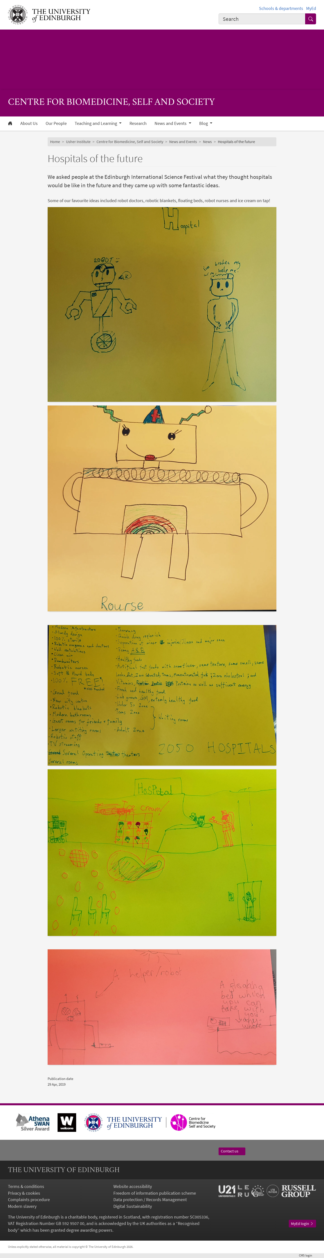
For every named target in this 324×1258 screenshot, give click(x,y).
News (207, 141)
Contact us (232, 1151)
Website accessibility (132, 1186)
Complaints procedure (29, 1199)
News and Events (183, 141)
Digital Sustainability (132, 1206)
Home (55, 141)
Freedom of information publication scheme (154, 1193)
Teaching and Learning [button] (96, 123)
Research (138, 123)
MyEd (311, 8)
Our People (56, 123)
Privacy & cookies (24, 1193)
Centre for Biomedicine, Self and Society (130, 141)
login (307, 1255)
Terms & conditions (26, 1186)
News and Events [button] (171, 123)
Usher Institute (78, 141)
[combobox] (262, 18)
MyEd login (302, 1223)
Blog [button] (204, 123)
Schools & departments (281, 8)
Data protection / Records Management (150, 1199)
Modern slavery (22, 1206)
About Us (29, 123)
